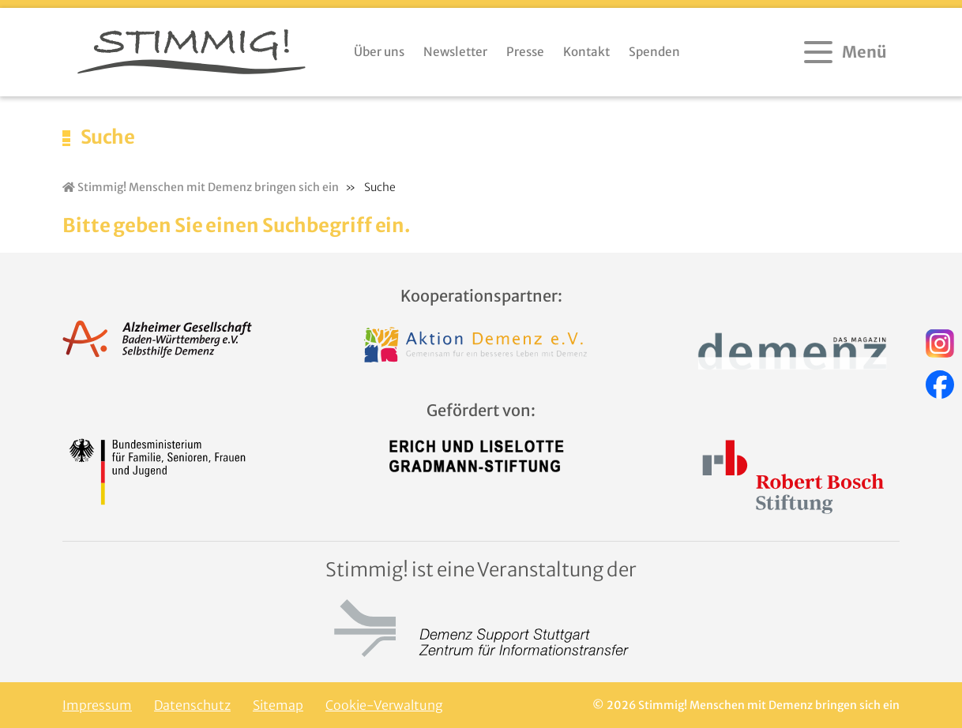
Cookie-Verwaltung (384, 705)
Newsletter (455, 51)
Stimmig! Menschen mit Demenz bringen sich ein (200, 187)
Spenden (654, 51)
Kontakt (586, 51)
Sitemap (278, 705)
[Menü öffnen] (847, 52)
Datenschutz (192, 705)
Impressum (97, 705)
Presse (525, 51)
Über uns (379, 51)
